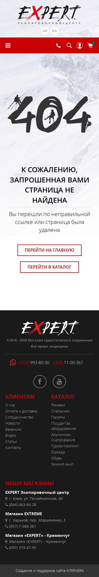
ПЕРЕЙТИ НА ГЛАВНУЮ (49, 250)
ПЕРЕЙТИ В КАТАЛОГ (49, 267)
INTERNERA (75, 570)
